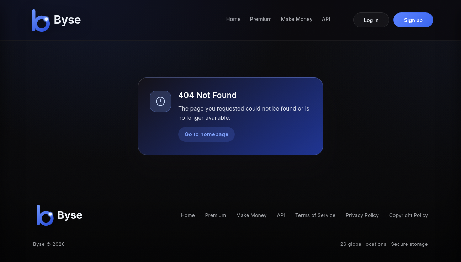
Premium (261, 19)
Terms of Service (315, 215)
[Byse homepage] (58, 20)
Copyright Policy (408, 215)
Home (233, 19)
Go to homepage (206, 134)
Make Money (297, 19)
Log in (371, 20)
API (326, 19)
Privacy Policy (362, 215)
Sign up (413, 20)
